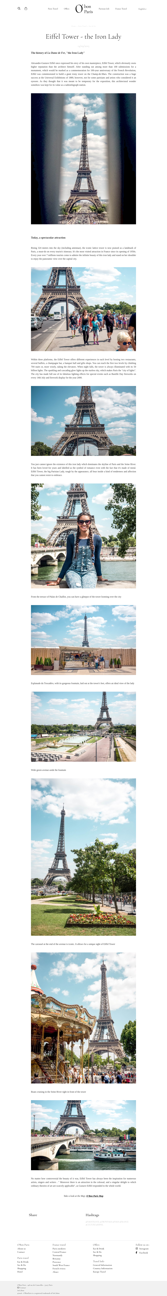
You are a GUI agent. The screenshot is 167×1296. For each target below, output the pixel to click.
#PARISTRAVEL (93, 1222)
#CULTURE (91, 1225)
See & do (92, 26)
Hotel (20, 1271)
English (142, 9)
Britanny (57, 1258)
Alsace (56, 1271)
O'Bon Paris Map (94, 1196)
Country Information (102, 1268)
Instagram (142, 1248)
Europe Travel (99, 1271)
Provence (57, 1262)
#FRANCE (124, 1222)
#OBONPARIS (106, 1222)
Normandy (58, 1255)
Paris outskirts (59, 1248)
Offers (66, 8)
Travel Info (98, 1261)
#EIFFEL (99, 1225)
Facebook (142, 1252)
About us (21, 1248)
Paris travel (23, 1258)
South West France (61, 1265)
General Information (102, 1265)
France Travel (121, 8)
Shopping (21, 1268)
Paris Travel (53, 8)
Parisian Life (104, 8)
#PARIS (116, 1222)
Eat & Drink (23, 1261)
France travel (59, 1244)
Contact (21, 1252)
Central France (59, 1252)
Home (73, 26)
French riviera (59, 1268)
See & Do (21, 1265)
